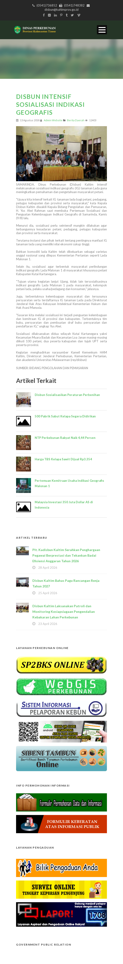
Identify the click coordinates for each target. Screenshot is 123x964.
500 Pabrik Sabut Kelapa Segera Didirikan (65, 416)
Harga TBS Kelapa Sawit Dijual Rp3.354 (63, 459)
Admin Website (53, 120)
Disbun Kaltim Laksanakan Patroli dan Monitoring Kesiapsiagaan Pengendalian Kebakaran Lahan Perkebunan (63, 611)
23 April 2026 (47, 624)
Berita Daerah (75, 120)
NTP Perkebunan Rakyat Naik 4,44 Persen (65, 438)
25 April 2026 (47, 593)
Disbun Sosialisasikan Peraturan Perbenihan (67, 395)
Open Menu (102, 29)
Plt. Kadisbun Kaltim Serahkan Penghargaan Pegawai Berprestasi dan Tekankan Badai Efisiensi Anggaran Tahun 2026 (66, 555)
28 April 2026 (47, 567)
